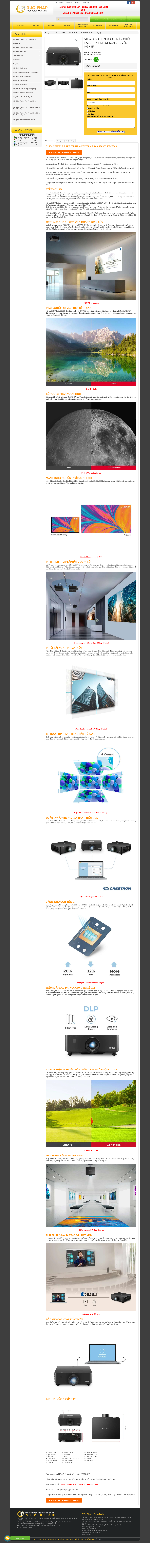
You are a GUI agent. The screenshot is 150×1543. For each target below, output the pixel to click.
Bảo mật (114, 19)
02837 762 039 (89, 7)
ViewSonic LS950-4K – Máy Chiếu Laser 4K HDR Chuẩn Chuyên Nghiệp (77, 33)
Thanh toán (85, 2)
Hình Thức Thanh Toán (129, 26)
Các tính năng (50, 141)
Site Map (122, 19)
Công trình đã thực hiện (82, 26)
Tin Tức (36, 26)
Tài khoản (69, 2)
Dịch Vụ (51, 26)
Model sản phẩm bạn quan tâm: (98, 99)
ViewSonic (97, 52)
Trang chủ (96, 19)
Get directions (86, 1534)
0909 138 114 (74, 7)
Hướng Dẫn (97, 26)
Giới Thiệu (105, 19)
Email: (89, 92)
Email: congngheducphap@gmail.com (83, 13)
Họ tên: (89, 79)
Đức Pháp (97, 1539)
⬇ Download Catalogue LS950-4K (64, 152)
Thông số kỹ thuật (63, 141)
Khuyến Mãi (113, 26)
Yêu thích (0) (60, 2)
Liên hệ (130, 19)
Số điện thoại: (92, 86)
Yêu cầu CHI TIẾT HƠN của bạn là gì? (100, 116)
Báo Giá (67, 26)
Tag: (72, 141)
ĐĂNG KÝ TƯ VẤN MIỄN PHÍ (110, 132)
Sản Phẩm (20, 26)
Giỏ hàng (77, 2)
